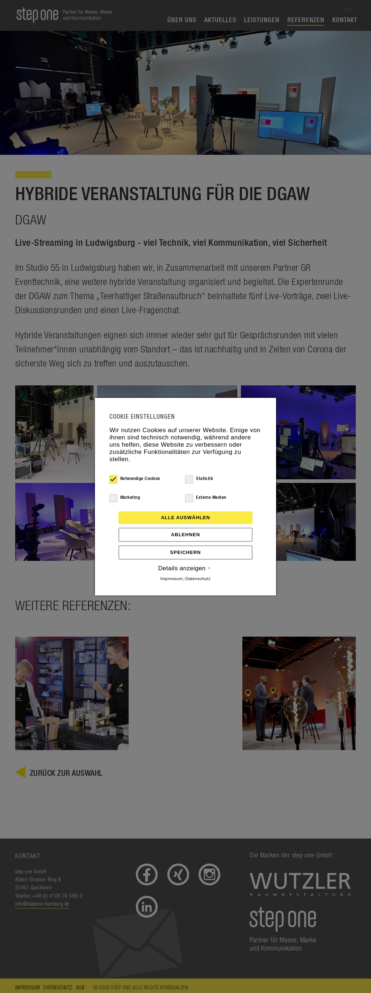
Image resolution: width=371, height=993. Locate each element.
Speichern (185, 552)
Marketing (124, 497)
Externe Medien (205, 497)
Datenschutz (198, 578)
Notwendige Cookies (135, 479)
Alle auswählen (185, 517)
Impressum (172, 578)
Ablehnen (185, 534)
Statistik (199, 479)
